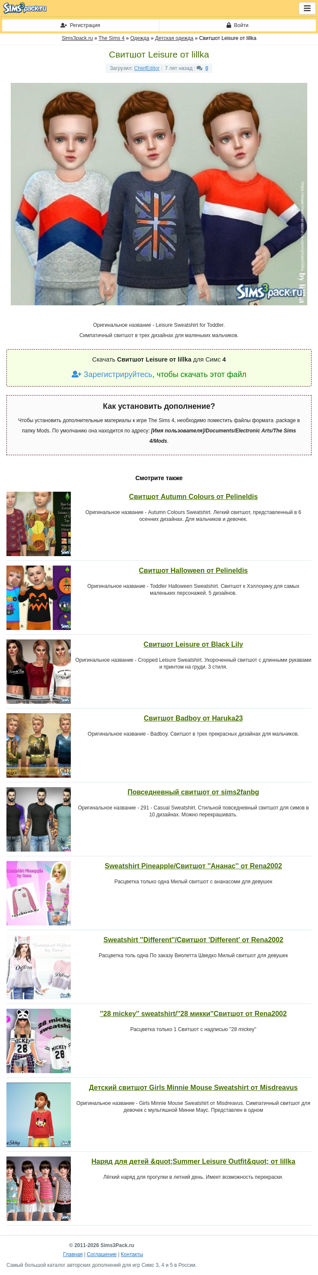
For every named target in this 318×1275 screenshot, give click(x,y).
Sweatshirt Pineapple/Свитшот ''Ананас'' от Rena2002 (193, 866)
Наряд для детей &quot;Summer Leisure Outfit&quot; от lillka (193, 1161)
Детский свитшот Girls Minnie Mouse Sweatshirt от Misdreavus (193, 1087)
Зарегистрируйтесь (112, 374)
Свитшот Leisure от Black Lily (193, 644)
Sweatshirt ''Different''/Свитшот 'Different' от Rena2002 (193, 939)
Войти (237, 25)
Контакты (132, 1254)
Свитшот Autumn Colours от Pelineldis (193, 496)
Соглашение (101, 1254)
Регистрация (80, 25)
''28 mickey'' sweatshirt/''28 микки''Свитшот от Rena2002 (193, 1013)
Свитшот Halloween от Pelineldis (193, 570)
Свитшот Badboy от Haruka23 (193, 718)
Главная (73, 1254)
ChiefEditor (147, 68)
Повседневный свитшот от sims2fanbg (193, 792)
